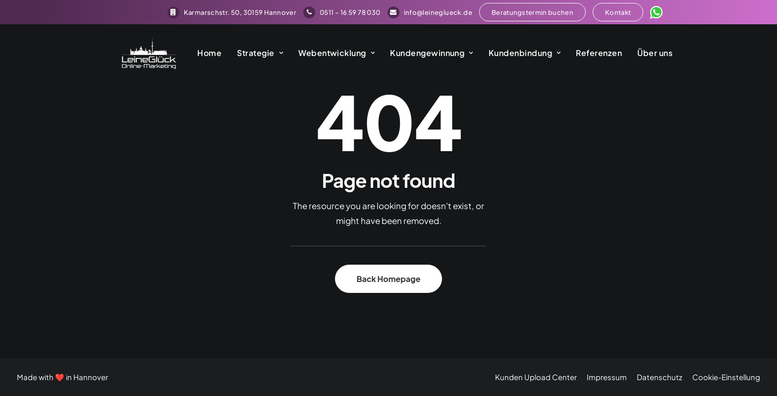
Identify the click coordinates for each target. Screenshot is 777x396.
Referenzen (587, 55)
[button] (532, 12)
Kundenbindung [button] (513, 55)
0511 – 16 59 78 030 (341, 12)
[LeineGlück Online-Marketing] (139, 55)
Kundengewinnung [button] (420, 55)
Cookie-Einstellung (726, 377)
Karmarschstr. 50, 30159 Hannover (231, 12)
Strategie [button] (248, 55)
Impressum (607, 377)
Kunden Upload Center (536, 377)
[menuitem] (232, 12)
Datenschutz (659, 377)
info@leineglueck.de (430, 12)
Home (198, 55)
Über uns (643, 55)
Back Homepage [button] (388, 279)
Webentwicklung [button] (325, 55)
